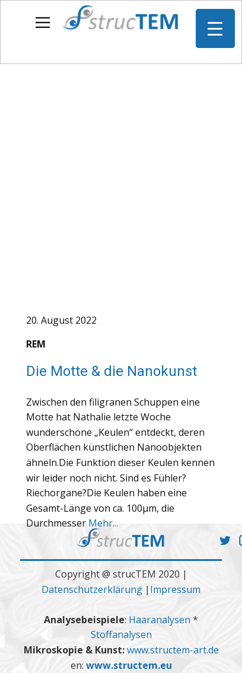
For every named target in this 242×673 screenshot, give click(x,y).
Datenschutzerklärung (92, 589)
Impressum (175, 589)
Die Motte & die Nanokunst (111, 371)
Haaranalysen (161, 619)
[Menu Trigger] (215, 28)
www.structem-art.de (173, 649)
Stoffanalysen (121, 634)
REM (36, 343)
